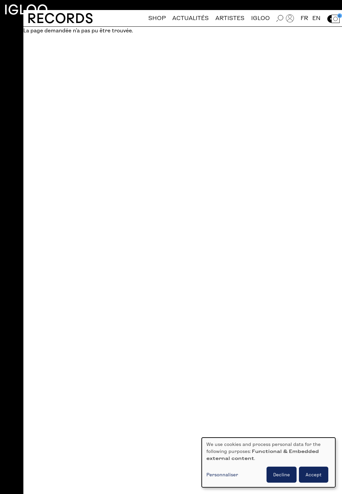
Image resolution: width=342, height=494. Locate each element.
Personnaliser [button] (222, 474)
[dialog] (268, 462)
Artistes (229, 18)
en (316, 18)
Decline (281, 474)
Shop (157, 18)
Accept (314, 474)
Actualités (190, 18)
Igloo (26, 9)
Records (60, 18)
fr (304, 18)
